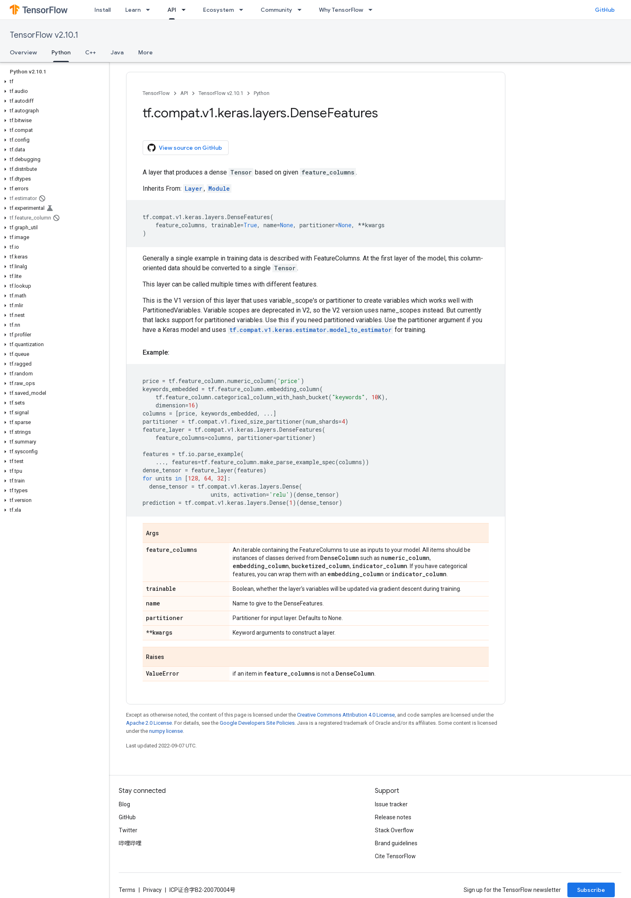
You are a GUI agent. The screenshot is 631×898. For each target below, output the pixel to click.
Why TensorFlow (341, 9)
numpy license (166, 731)
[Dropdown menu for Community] (302, 9)
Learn (133, 9)
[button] (53, 81)
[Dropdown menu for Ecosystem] (243, 9)
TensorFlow (156, 93)
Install (102, 9)
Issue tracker (391, 804)
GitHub (605, 9)
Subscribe (591, 890)
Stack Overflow (394, 830)
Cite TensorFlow (395, 856)
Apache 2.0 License (149, 723)
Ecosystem (218, 9)
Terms (127, 890)
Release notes (393, 817)
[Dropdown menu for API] (186, 9)
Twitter (128, 830)
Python (262, 93)
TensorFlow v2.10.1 (44, 35)
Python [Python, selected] (61, 52)
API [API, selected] (171, 9)
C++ (90, 52)
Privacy (152, 890)
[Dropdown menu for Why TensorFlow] (373, 9)
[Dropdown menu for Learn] (150, 9)
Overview (23, 52)
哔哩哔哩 (130, 843)
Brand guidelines (396, 843)
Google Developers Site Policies (257, 723)
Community (276, 9)
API (184, 93)
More (145, 52)
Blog (124, 804)
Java (117, 52)
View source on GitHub (185, 148)
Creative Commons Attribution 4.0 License (346, 715)
